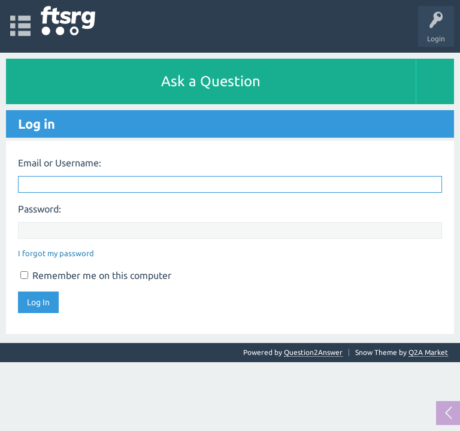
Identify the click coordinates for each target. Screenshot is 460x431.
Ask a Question (211, 81)
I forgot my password (56, 253)
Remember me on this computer (95, 275)
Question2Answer (313, 352)
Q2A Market (428, 352)
